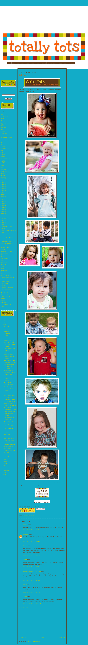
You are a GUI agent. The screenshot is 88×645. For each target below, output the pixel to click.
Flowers (3, 154)
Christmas (4, 133)
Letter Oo (3, 203)
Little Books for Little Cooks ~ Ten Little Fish (9, 350)
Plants (2, 257)
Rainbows (3, 264)
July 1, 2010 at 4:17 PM (31, 592)
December (7, 327)
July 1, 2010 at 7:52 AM (31, 555)
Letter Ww (4, 219)
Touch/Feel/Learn (6, 293)
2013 (4, 318)
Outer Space (4, 253)
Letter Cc (3, 181)
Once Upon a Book (6, 251)
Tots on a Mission (6, 289)
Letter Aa (3, 177)
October (6, 331)
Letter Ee (3, 184)
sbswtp (25, 560)
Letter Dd (3, 182)
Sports (3, 272)
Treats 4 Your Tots (9, 370)
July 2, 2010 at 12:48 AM (32, 604)
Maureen (3, 236)
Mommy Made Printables (8, 238)
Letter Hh (3, 190)
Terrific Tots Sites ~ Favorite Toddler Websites (9, 440)
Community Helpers (6, 137)
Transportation (5, 295)
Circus (3, 135)
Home (9, 63)
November (7, 329)
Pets (2, 255)
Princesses (4, 262)
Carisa (3, 131)
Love (2, 234)
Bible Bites (4, 122)
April (5, 463)
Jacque (25, 546)
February (7, 468)
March (6, 465)
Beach (3, 118)
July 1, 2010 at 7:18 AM (31, 542)
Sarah (2, 268)
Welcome (3, 302)
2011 (4, 322)
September (7, 333)
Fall (2, 150)
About (13, 63)
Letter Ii (3, 192)
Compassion (4, 139)
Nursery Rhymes (5, 247)
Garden (3, 156)
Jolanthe (3, 169)
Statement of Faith (6, 275)
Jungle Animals (5, 171)
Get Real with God (6, 158)
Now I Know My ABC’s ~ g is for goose (9, 378)
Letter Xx (3, 220)
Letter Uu (3, 215)
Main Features (20, 63)
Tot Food (3, 285)
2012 (4, 320)
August (6, 335)
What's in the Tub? (6, 304)
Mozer (25, 585)
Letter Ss (3, 211)
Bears (2, 120)
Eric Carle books (5, 148)
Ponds (3, 260)
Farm (2, 152)
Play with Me (4, 258)
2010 (4, 324)
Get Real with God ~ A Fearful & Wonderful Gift (9, 366)
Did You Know (5, 143)
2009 (4, 472)
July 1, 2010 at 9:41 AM (31, 581)
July (5, 338)
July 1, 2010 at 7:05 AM (31, 530)
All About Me (4, 116)
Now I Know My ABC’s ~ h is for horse (9, 356)
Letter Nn (3, 201)
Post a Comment (23, 608)
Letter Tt (3, 213)
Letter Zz (3, 224)
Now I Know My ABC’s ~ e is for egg (9, 430)
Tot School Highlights (7, 287)
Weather (3, 300)
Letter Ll (3, 198)
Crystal (25, 597)
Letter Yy (3, 222)
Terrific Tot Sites (5, 281)
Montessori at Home (6, 241)
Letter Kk (3, 196)
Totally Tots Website (41, 63)
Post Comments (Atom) (33, 641)
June (5, 459)
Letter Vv (3, 217)
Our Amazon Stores (52, 63)
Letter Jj (3, 194)
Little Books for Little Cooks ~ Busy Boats (9, 413)
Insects (3, 163)
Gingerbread (4, 160)
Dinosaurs (4, 144)
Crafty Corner (4, 141)
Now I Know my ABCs (7, 243)
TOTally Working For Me (7, 277)
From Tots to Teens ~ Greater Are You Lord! (10, 388)
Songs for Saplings (9, 444)
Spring (3, 274)
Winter (3, 306)
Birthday (3, 127)
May (5, 461)
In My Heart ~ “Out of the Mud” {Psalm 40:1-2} (10, 344)
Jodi (2, 167)
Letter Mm (4, 199)
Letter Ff (3, 186)
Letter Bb (3, 179)
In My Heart (4, 162)
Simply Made (4, 270)
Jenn (2, 165)
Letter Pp (3, 205)
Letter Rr (3, 209)
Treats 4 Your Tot (5, 296)
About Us (3, 114)
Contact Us (71, 63)
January (6, 470)
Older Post (62, 638)
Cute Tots (6, 453)
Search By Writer (30, 63)
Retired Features (63, 63)
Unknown (25, 534)
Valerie (3, 298)
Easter (3, 146)
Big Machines (4, 124)
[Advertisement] (44, 20)
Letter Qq (3, 207)
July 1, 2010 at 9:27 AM (31, 567)
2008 (4, 474)
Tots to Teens (4, 291)
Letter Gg (3, 188)
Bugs (2, 129)
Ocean (3, 249)
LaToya (3, 175)
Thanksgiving (4, 283)
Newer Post (22, 638)
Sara (2, 266)
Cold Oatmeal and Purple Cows (32, 571)
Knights (3, 173)
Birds (2, 125)
